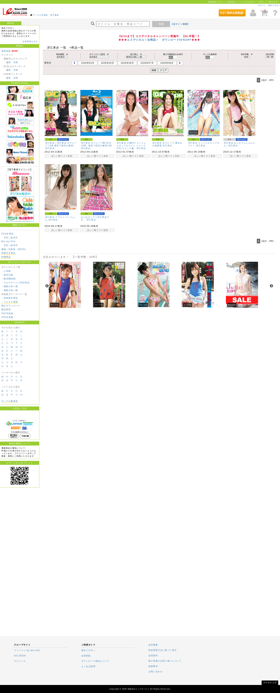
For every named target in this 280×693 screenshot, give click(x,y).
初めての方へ (274, 5)
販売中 (14, 237)
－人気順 (6, 271)
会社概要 (153, 645)
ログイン (262, 5)
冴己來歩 (50, 148)
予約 (6, 237)
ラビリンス (20, 661)
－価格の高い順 (9, 290)
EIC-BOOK (20, 655)
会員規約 (153, 655)
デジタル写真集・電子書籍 (46, 15)
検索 (161, 23)
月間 (15, 62)
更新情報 (6, 51)
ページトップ (269, 683)
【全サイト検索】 (180, 24)
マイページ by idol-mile (27, 650)
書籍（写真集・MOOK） (14, 249)
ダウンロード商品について (95, 661)
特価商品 (6, 257)
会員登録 (86, 655)
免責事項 (153, 666)
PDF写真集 (7, 313)
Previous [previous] (47, 286)
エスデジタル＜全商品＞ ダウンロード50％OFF (159, 39)
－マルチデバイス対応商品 (15, 282)
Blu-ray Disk (8, 241)
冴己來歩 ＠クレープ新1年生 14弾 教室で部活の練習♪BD (97, 144)
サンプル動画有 (9, 401)
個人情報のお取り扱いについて (164, 661)
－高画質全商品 (9, 298)
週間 (8, 62)
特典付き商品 (8, 253)
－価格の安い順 (9, 286)
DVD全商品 (7, 233)
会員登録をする (30, 41)
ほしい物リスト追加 (61, 156)
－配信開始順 (8, 278)
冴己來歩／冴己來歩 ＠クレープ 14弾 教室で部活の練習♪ (61, 144)
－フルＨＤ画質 (9, 302)
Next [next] (271, 286)
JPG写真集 (7, 317)
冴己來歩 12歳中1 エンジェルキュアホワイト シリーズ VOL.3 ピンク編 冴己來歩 (131, 146)
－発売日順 (7, 275)
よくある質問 (88, 666)
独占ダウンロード (10, 305)
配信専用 (6, 309)
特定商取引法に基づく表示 (162, 650)
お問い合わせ (155, 671)
